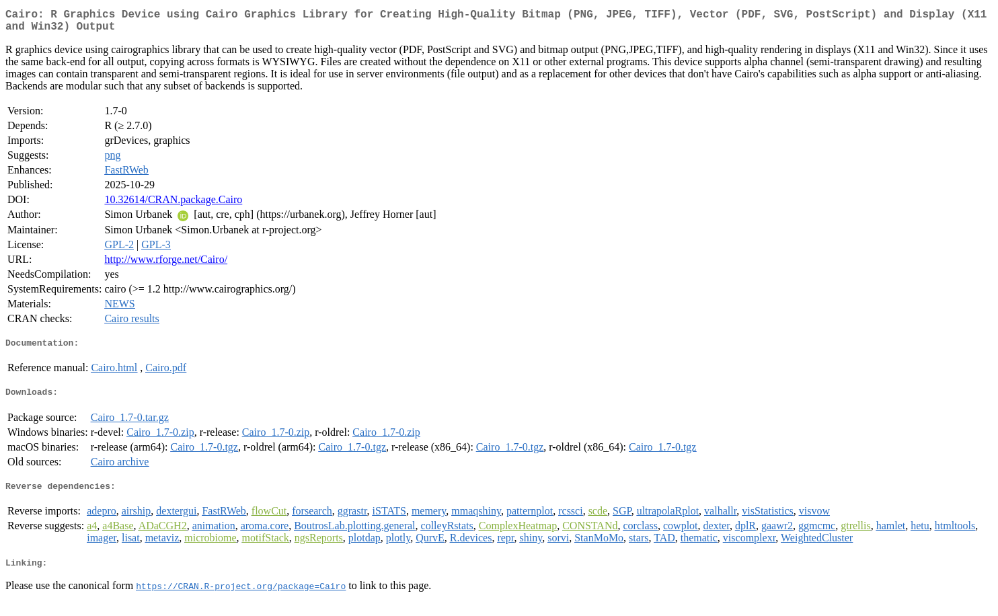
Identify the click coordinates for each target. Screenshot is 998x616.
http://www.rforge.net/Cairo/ (165, 264)
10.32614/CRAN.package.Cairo (173, 204)
